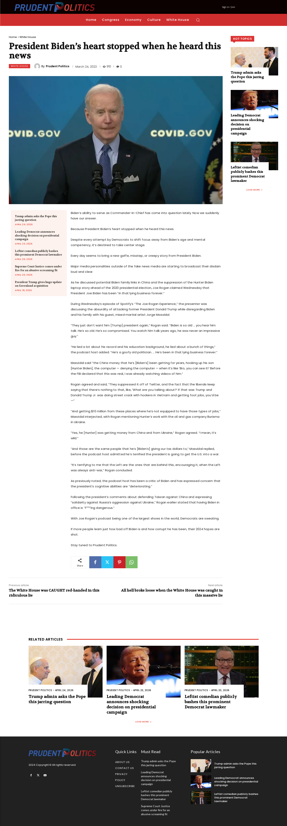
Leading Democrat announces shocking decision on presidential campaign (37, 235)
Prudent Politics (57, 66)
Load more (254, 189)
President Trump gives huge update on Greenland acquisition (38, 283)
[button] (198, 20)
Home (13, 37)
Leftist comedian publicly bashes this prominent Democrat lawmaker (38, 252)
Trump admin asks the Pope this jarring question (36, 218)
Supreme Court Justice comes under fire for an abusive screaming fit (155, 810)
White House (28, 37)
